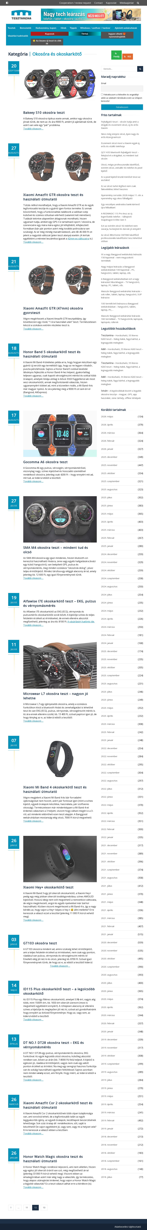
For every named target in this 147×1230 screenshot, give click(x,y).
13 (44, 1207)
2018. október (108, 1152)
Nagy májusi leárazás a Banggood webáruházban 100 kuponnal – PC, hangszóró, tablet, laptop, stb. (118, 269)
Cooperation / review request (75, 2)
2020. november (109, 950)
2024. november (109, 562)
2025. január (107, 546)
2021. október (108, 861)
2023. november (109, 659)
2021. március (108, 918)
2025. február (108, 537)
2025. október (108, 473)
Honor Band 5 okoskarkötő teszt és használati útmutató (52, 354)
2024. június (107, 602)
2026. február (108, 440)
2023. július (106, 691)
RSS (127, 56)
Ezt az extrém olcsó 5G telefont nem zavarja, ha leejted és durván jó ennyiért (121, 227)
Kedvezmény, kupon (46, 27)
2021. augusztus (109, 877)
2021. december (109, 845)
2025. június (107, 505)
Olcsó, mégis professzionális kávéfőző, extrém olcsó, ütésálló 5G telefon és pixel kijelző (121, 167)
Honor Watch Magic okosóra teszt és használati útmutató (53, 1158)
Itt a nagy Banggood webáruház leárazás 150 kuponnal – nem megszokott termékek (121, 257)
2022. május (107, 804)
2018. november (109, 1144)
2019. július (106, 1079)
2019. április (107, 1104)
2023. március (108, 724)
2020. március (108, 1015)
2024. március (108, 626)
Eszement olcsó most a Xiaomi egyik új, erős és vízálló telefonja (120, 145)
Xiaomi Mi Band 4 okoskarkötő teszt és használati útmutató (55, 789)
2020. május (107, 999)
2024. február (108, 635)
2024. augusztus (109, 586)
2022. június (107, 796)
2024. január (107, 643)
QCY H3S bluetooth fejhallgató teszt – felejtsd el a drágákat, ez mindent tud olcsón (120, 155)
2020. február (108, 1023)
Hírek (63, 27)
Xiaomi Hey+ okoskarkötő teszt (48, 887)
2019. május (107, 1096)
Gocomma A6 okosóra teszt (45, 462)
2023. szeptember (110, 675)
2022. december (109, 748)
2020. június (107, 991)
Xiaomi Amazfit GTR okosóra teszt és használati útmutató (53, 197)
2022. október (108, 764)
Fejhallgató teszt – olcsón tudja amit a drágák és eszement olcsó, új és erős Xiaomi (120, 124)
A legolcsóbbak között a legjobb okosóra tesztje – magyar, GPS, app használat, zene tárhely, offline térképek (121, 394)
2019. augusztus (109, 1071)
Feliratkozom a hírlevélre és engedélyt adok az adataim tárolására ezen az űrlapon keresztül (121, 97)
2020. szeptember (110, 966)
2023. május (107, 707)
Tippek (73, 27)
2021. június (107, 893)
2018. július (106, 1177)
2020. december (109, 942)
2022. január (107, 837)
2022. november (109, 756)
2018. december (109, 1136)
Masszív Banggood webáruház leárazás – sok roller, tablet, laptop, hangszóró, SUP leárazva (121, 294)
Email (103, 83)
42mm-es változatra (78, 238)
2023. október (108, 667)
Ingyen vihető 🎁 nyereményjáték (117, 35)
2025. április (107, 521)
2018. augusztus (109, 1169)
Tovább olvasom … (33, 128)
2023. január (107, 740)
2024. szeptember (110, 578)
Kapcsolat (111, 2)
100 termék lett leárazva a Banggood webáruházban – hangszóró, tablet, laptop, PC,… (119, 306)
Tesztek (12, 27)
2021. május (107, 901)
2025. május (107, 513)
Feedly (116, 55)
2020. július (106, 982)
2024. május (107, 610)
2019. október (108, 1055)
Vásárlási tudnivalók (18, 35)
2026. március (108, 432)
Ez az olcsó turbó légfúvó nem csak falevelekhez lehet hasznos (118, 188)
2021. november (109, 853)
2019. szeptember (110, 1063)
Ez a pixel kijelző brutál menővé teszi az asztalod (120, 178)
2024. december (109, 554)
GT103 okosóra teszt (40, 943)
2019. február (108, 1120)
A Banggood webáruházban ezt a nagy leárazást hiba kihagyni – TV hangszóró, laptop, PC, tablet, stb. (120, 282)
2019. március (108, 1112)
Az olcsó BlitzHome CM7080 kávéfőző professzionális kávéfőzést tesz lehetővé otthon (121, 238)
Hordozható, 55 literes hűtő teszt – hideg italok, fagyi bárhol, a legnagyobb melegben (120, 339)
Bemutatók (25, 27)
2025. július (106, 497)
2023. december (109, 651)
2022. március (108, 821)
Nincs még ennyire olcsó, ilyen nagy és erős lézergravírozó (120, 136)
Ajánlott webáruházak (126, 27)
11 (27, 1207)
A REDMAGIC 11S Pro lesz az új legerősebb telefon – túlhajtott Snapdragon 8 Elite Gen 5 (116, 216)
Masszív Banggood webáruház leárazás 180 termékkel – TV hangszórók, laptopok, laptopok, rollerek (122, 319)
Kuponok (49, 33)
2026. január (107, 448)
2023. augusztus (109, 683)
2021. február (108, 926)
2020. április (107, 1007)
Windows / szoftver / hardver (95, 27)
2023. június (107, 699)
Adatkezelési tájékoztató (128, 1226)
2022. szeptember (110, 772)
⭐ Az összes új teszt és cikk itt (47, 42)
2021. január (107, 934)
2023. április (107, 715)
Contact (98, 2)
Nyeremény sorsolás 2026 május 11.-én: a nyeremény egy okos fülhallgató (122, 197)
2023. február (108, 732)
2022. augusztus (109, 780)
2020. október (108, 958)
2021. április (107, 910)
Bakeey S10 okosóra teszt (44, 112)
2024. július (106, 594)
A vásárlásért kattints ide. (81, 621)
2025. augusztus (109, 489)
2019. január (107, 1128)
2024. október (108, 570)
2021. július (106, 885)
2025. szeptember (110, 481)
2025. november (109, 465)
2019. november (109, 1047)
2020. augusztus (109, 974)
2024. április (107, 618)
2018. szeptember (110, 1160)
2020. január (107, 1031)
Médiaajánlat (127, 2)
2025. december (109, 456)
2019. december (109, 1039)
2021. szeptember (110, 869)
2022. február (108, 829)
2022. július (106, 788)
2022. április (107, 813)
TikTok (84, 33)
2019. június (107, 1088)
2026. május (107, 416)
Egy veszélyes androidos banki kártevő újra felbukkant (120, 206)
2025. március (108, 529)
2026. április (107, 424)
